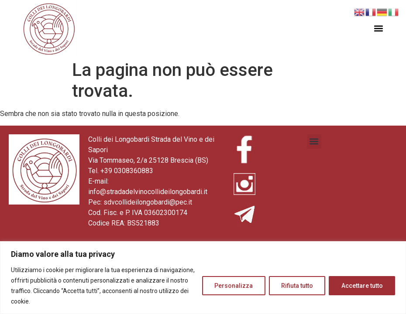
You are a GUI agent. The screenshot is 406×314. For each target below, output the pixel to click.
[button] (379, 28)
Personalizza (232, 285)
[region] (203, 277)
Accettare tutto (361, 285)
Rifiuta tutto (296, 285)
